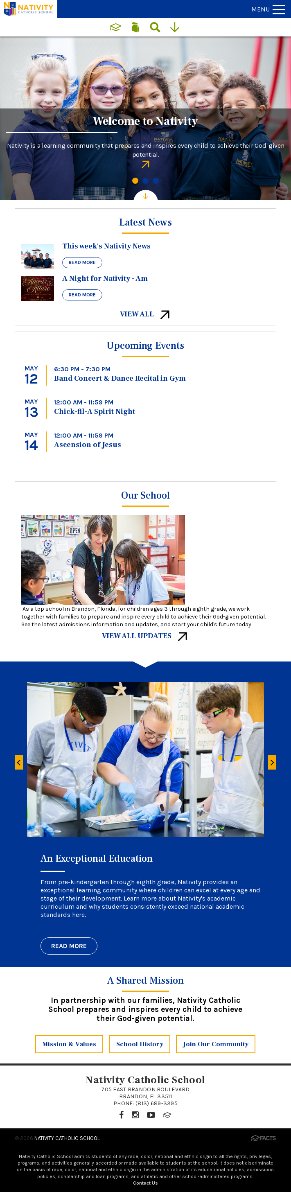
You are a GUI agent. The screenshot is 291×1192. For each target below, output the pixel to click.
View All (145, 314)
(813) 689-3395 (156, 1103)
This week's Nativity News (106, 246)
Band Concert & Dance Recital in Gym (120, 378)
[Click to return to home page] (28, 14)
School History (139, 1044)
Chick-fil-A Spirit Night (94, 411)
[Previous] (19, 762)
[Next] (272, 762)
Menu (268, 9)
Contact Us (145, 1183)
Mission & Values (69, 1044)
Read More (82, 262)
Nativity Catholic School (67, 1138)
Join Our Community (215, 1044)
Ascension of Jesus (87, 444)
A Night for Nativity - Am (105, 278)
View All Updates (145, 636)
